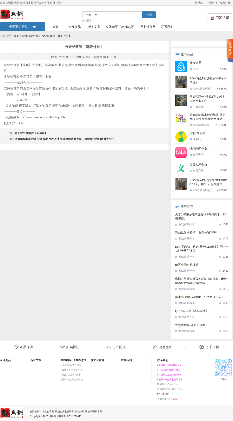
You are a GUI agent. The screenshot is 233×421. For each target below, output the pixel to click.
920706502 (163, 394)
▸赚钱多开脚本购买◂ (71, 369)
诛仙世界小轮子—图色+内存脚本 (196, 232)
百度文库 (197, 170)
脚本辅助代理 (199, 125)
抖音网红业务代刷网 (71, 374)
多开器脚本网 (95, 411)
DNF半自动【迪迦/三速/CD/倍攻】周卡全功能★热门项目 (202, 248)
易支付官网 (148, 26)
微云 (194, 68)
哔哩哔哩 (197, 154)
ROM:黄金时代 (200, 88)
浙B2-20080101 (74, 416)
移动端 (199, 2)
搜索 (149, 14)
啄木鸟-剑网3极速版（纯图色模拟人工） (201, 297)
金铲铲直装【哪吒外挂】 (56, 35)
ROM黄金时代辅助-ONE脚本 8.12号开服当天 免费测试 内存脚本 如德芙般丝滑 (208, 182)
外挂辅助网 (81, 411)
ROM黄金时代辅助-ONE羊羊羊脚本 (208, 80)
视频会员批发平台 (64, 411)
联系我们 (167, 26)
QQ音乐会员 (198, 133)
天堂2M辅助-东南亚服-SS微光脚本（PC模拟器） (201, 216)
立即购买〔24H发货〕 (121, 26)
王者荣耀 (197, 106)
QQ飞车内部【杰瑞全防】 (192, 311)
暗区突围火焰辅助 (186, 264)
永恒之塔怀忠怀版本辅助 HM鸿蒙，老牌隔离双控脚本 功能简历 (201, 280)
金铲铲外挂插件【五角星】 (31, 133)
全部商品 (74, 26)
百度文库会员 (198, 164)
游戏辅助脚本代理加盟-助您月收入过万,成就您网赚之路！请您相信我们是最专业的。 (66, 138)
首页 (55, 26)
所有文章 (94, 26)
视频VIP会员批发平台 (72, 379)
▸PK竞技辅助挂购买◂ (71, 365)
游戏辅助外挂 (30, 35)
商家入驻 (220, 18)
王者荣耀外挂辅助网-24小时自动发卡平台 (208, 98)
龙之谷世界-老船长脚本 (190, 325)
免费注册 (225, 2)
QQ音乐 (196, 138)
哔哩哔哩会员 (198, 148)
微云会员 (195, 62)
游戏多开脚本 (185, 224)
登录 (211, 2)
